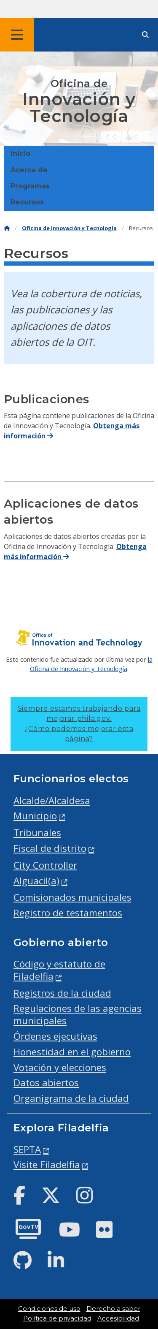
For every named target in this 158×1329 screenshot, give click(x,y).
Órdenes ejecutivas (55, 1036)
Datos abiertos (46, 1082)
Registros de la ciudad (62, 993)
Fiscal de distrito (49, 848)
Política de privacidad (57, 1318)
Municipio (35, 815)
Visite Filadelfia (46, 1164)
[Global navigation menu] (17, 35)
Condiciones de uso (49, 1309)
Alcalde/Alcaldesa (51, 800)
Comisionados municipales (72, 897)
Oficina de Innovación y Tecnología (69, 228)
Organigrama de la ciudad (71, 1098)
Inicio (20, 153)
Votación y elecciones (59, 1067)
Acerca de (29, 170)
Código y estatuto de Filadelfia (59, 970)
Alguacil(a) (36, 880)
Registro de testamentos (67, 912)
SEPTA (27, 1149)
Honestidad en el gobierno (72, 1051)
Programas (30, 186)
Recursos (27, 202)
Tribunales (37, 832)
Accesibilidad (118, 1318)
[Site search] (145, 34)
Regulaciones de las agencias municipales (77, 1014)
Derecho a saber (113, 1309)
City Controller (45, 865)
